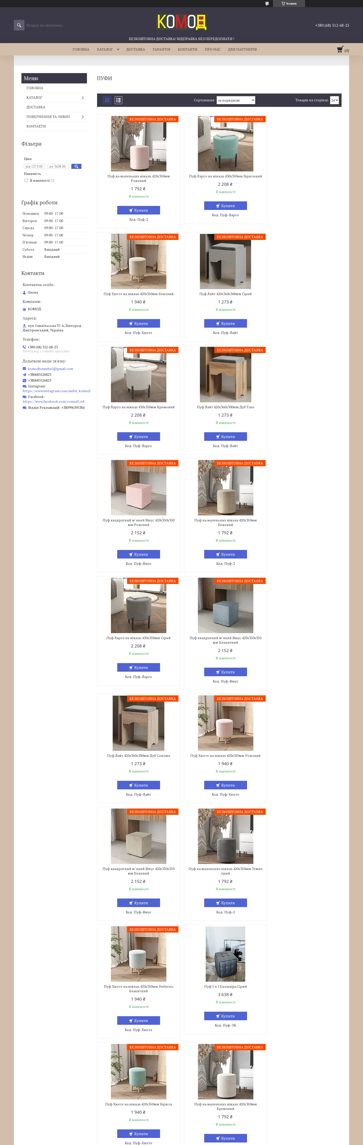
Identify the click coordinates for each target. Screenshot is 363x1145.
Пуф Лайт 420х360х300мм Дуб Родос (302, 1000)
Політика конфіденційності (208, 1140)
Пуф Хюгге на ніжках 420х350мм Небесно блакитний (302, 649)
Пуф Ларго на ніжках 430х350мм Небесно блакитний (302, 884)
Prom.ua (204, 1135)
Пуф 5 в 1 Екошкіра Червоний (219, 1000)
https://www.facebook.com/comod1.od (53, 401)
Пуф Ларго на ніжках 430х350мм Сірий (302, 411)
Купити (139, 210)
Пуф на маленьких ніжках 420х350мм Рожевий (136, 178)
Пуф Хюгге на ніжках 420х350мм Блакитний (136, 884)
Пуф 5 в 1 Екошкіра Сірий (136, 764)
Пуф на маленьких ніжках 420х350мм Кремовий (302, 766)
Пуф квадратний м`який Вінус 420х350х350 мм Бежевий (136, 649)
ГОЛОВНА (81, 49)
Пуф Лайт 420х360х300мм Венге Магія (219, 882)
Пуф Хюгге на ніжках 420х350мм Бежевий (302, 176)
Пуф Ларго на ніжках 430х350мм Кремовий (219, 296)
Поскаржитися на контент (168, 1140)
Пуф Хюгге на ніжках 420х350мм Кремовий (136, 1002)
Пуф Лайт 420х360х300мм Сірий (136, 294)
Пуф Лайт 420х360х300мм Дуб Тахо (302, 294)
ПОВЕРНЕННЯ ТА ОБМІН (48, 116)
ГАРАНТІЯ (161, 49)
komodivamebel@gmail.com (50, 368)
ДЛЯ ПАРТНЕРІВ (242, 49)
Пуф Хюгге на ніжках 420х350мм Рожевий (302, 529)
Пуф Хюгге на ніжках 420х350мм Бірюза (219, 764)
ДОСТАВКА (135, 49)
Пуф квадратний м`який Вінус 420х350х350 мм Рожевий (136, 413)
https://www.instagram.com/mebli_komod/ (57, 390)
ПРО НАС (213, 49)
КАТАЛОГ (105, 49)
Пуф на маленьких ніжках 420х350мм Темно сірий (219, 649)
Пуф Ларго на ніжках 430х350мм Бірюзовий (219, 178)
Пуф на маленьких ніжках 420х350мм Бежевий (219, 413)
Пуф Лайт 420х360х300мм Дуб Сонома (219, 529)
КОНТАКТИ (187, 49)
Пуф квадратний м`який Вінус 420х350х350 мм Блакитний (136, 531)
